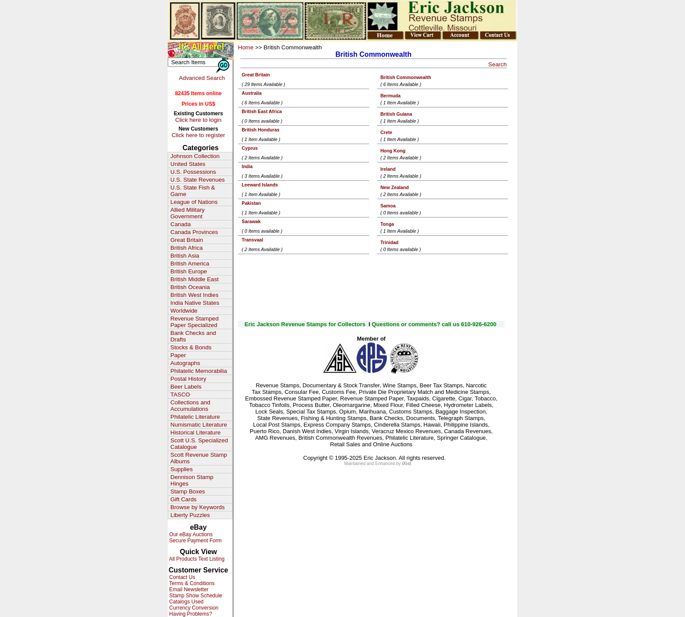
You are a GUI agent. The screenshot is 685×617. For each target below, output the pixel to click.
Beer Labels (185, 386)
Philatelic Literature (195, 417)
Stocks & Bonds (190, 347)
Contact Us (181, 577)
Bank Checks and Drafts (193, 336)
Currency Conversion (193, 608)
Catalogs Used (186, 602)
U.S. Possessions (193, 172)
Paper (178, 355)
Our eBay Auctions (190, 534)
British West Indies (194, 295)
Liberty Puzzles (190, 515)
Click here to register (198, 135)
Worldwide (183, 310)
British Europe (188, 271)
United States (187, 164)
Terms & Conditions (191, 583)
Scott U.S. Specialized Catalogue (199, 443)
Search (497, 64)
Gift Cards (183, 499)
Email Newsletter (188, 589)
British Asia (184, 255)
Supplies (181, 469)
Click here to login (198, 120)
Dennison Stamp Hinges (192, 480)
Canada (180, 224)
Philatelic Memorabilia (198, 371)
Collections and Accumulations (190, 405)
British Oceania (190, 287)
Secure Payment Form (194, 541)
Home (246, 47)
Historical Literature (195, 432)
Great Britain (186, 240)
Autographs (185, 363)
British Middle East (194, 279)
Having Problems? (190, 614)
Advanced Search (202, 78)
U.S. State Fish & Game (192, 190)
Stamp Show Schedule (195, 596)
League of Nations (194, 202)
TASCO (180, 394)
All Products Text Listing (196, 559)
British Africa (186, 248)
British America (189, 263)
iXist (406, 463)
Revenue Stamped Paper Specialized (194, 321)
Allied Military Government (187, 213)
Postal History (188, 379)
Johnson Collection (195, 156)
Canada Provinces (194, 232)
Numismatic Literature (198, 424)
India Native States (194, 303)
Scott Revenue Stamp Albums (198, 458)
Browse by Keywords (197, 507)
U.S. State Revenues (197, 179)
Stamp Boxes (187, 491)
